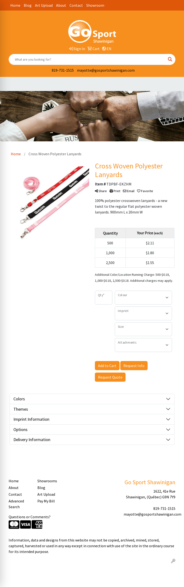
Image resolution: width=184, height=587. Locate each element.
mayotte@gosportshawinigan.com (106, 70)
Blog (28, 5)
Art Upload (44, 5)
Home (15, 5)
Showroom (95, 5)
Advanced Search (16, 504)
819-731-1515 (63, 70)
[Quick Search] (87, 59)
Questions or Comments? (30, 516)
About (61, 5)
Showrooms (47, 480)
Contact (76, 5)
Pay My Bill (46, 501)
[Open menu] (174, 84)
